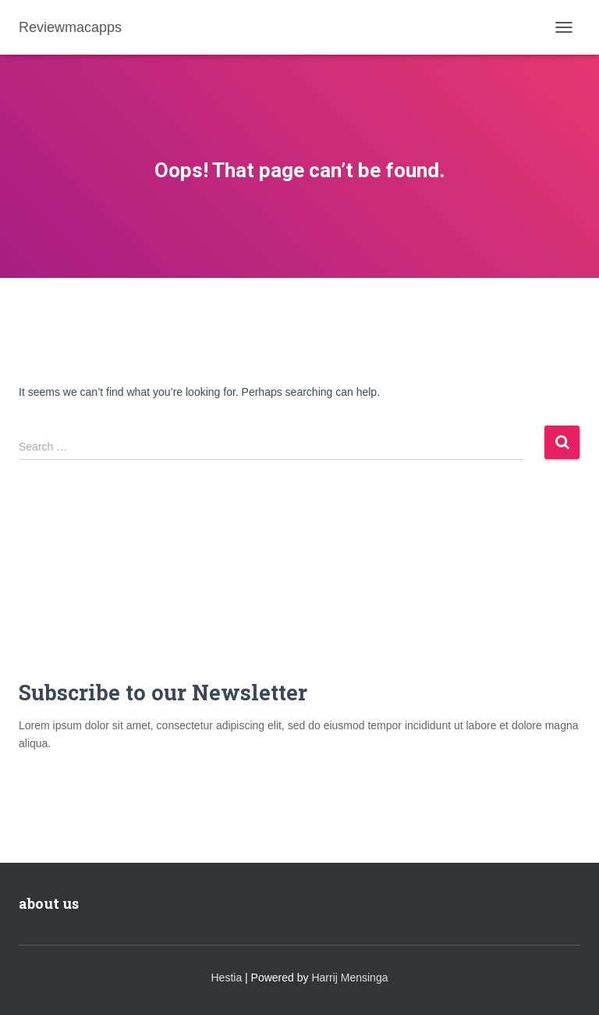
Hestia (227, 977)
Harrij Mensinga (349, 977)
